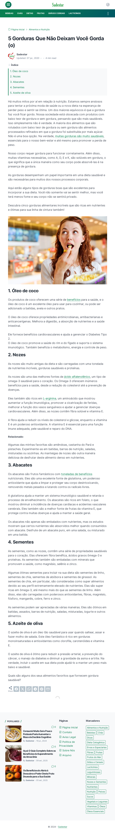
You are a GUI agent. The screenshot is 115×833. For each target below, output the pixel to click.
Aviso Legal (67, 737)
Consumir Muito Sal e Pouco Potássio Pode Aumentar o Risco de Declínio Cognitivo (37, 734)
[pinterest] (41, 689)
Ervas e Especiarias (96, 747)
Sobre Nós (67, 750)
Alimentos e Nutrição (97, 727)
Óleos (102, 806)
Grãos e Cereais (95, 762)
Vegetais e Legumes (97, 801)
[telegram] (35, 689)
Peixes (101, 791)
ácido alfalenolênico (77, 376)
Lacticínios (92, 767)
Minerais (91, 777)
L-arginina (49, 398)
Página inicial (68, 727)
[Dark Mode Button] (108, 5)
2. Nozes (15, 76)
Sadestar (62, 826)
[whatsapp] (29, 689)
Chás (100, 732)
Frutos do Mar (94, 757)
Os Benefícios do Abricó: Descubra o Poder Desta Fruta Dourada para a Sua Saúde (38, 773)
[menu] (8, 5)
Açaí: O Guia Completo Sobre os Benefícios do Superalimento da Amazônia (39, 753)
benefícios (73, 299)
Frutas (99, 752)
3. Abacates (17, 81)
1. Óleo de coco (19, 71)
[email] (48, 689)
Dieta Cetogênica (95, 742)
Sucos (90, 796)
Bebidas (91, 732)
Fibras (90, 752)
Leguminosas (93, 772)
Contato (65, 732)
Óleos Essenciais (95, 811)
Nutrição (91, 791)
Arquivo (65, 755)
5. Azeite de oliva (20, 92)
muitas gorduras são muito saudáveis (79, 136)
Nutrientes (92, 786)
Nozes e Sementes (96, 782)
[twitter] (22, 689)
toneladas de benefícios (76, 474)
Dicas (90, 737)
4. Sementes (17, 87)
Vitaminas (92, 806)
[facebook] (16, 689)
